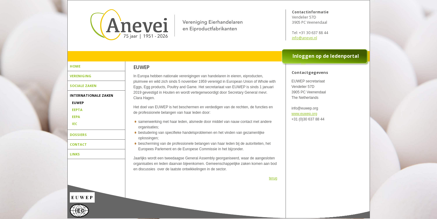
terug (273, 178)
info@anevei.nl (304, 37)
